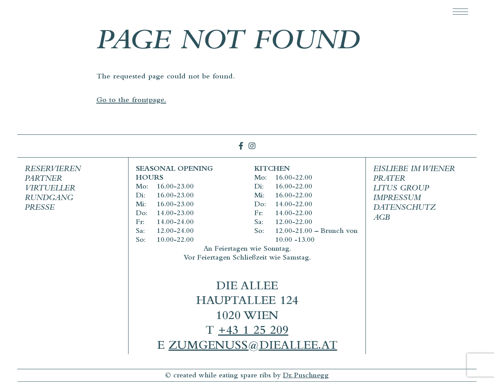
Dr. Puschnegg (306, 376)
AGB (381, 218)
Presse (39, 208)
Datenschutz (404, 208)
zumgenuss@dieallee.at (253, 346)
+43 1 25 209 (253, 331)
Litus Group (401, 189)
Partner (43, 179)
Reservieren (53, 170)
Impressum (397, 199)
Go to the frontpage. (131, 101)
